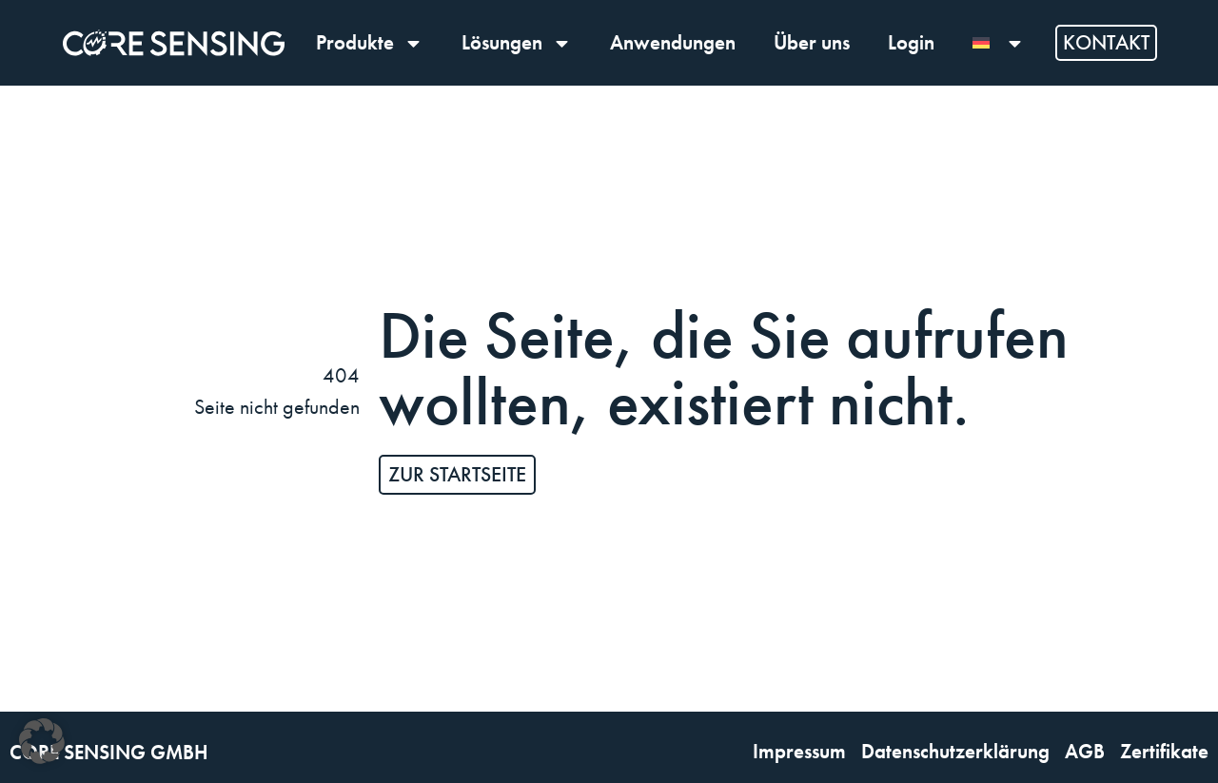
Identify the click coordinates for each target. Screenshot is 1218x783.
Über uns (812, 42)
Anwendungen (673, 42)
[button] (42, 741)
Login (911, 42)
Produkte (369, 43)
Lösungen (517, 43)
